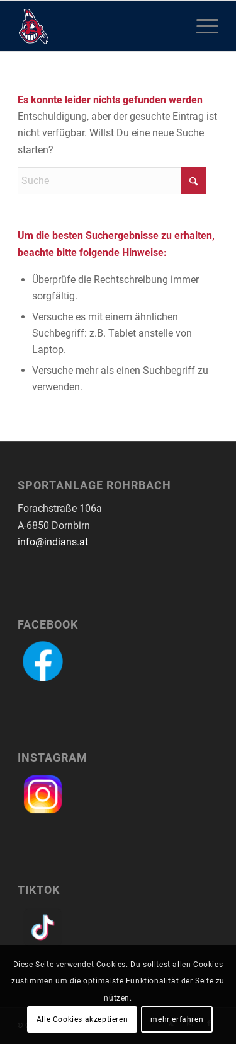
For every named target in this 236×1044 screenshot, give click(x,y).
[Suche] (112, 180)
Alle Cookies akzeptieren (82, 1019)
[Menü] (201, 26)
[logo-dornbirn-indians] (98, 26)
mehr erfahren (176, 1019)
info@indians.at (53, 542)
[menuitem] (201, 26)
